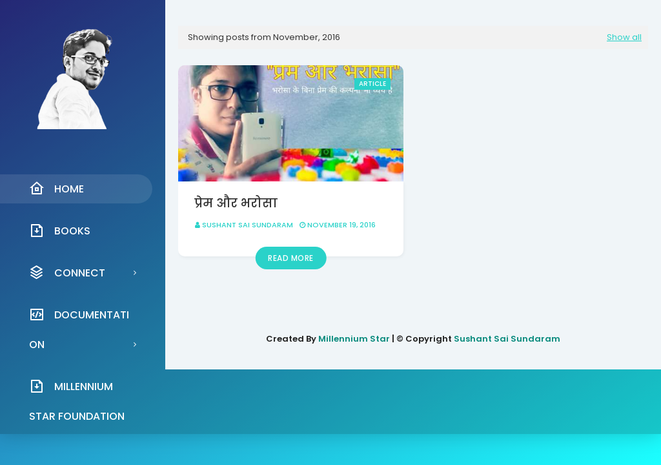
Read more (291, 258)
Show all (624, 37)
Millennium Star (354, 339)
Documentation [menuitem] (79, 318)
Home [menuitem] (56, 188)
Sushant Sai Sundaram (247, 225)
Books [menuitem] (59, 230)
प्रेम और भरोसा (236, 203)
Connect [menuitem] (67, 272)
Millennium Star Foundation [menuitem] (77, 389)
